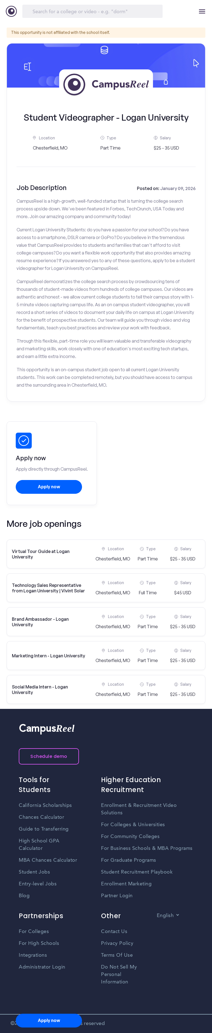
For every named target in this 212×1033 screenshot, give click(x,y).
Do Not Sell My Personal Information (119, 975)
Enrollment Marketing (126, 884)
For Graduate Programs (128, 860)
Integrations (33, 955)
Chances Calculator (41, 817)
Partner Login (117, 895)
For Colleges (34, 931)
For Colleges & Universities (133, 824)
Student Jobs (34, 872)
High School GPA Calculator (39, 845)
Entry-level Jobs (38, 884)
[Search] (92, 11)
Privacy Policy (117, 943)
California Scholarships (45, 805)
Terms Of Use (117, 955)
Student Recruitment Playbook (137, 872)
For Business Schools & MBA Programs (147, 848)
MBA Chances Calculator (48, 860)
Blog (24, 895)
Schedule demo (48, 756)
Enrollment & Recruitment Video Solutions (139, 809)
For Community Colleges (130, 836)
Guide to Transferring (44, 829)
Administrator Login (42, 967)
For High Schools (39, 943)
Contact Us (114, 931)
